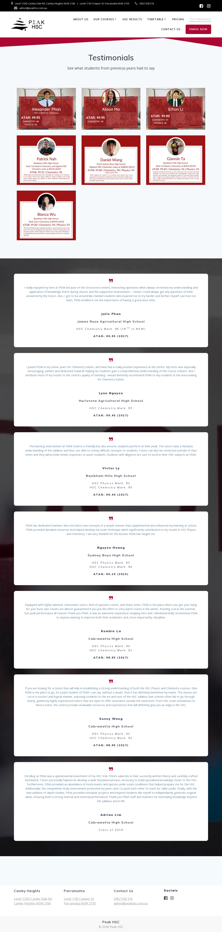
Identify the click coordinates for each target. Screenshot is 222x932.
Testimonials (200, 19)
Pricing (178, 19)
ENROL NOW (198, 29)
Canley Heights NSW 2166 (32, 903)
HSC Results (132, 19)
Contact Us (170, 29)
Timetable (155, 19)
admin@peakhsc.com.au (131, 903)
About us (80, 19)
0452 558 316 (123, 899)
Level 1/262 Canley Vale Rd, (33, 899)
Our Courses (103, 19)
